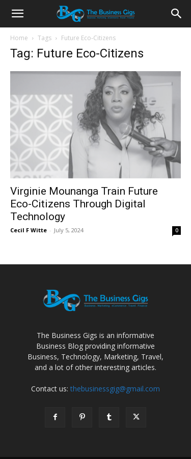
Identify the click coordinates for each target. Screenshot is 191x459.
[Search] (176, 13)
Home (19, 38)
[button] (17, 13)
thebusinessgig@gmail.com (115, 388)
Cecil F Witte (28, 230)
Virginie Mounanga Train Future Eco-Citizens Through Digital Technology (84, 204)
